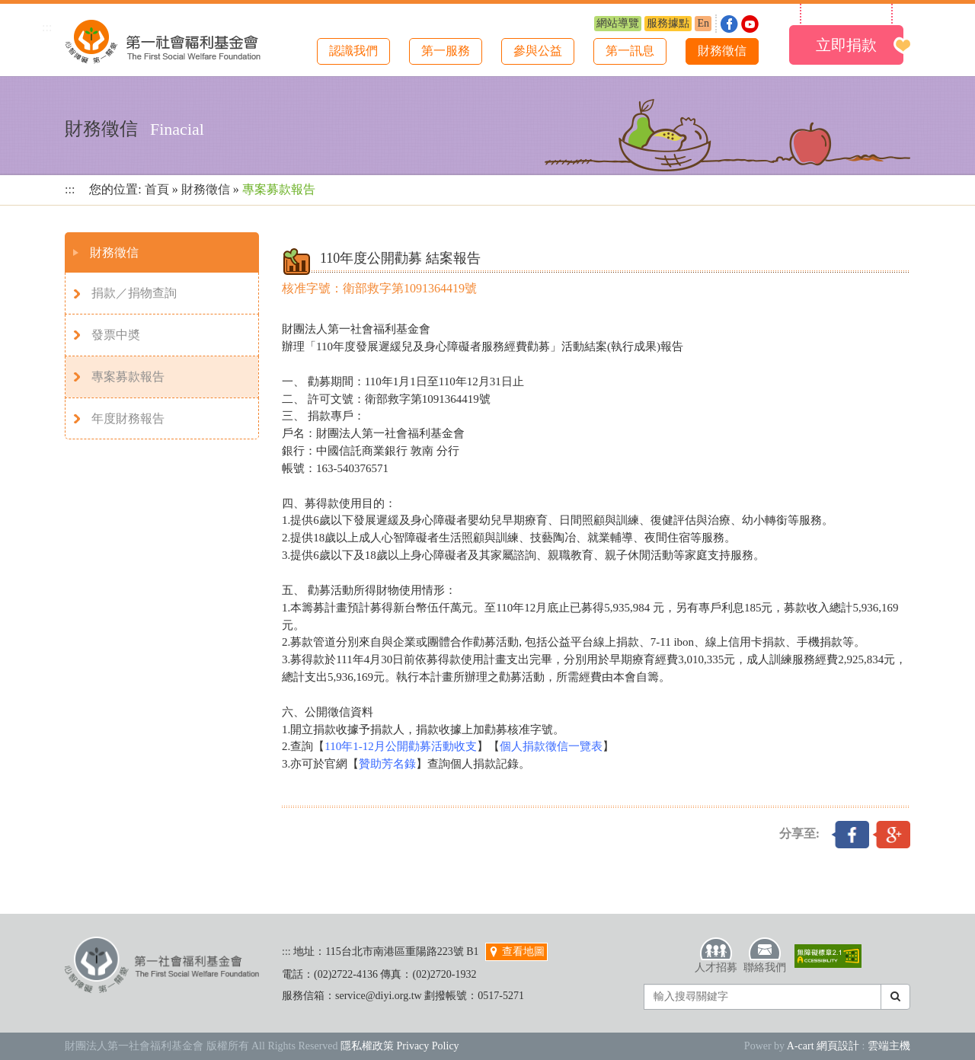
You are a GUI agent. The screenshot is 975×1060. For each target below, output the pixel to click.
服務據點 (668, 23)
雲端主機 (889, 1046)
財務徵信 (722, 50)
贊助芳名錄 (387, 764)
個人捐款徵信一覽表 (551, 746)
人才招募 (716, 955)
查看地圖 (516, 951)
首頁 (157, 189)
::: (47, 27)
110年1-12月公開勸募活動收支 (400, 746)
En (703, 23)
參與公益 (537, 50)
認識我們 (353, 50)
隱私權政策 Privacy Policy (399, 1046)
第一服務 (445, 50)
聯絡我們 (764, 955)
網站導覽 (617, 23)
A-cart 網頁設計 (823, 1046)
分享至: (799, 833)
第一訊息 (630, 50)
